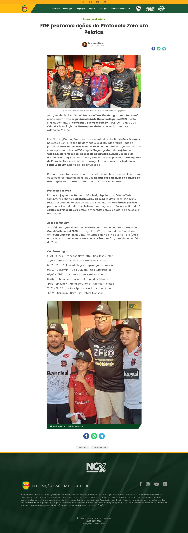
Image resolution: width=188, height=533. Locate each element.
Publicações (67, 9)
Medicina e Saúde (117, 9)
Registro (92, 9)
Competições (80, 9)
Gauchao (83, 447)
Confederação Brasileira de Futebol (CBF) (84, 505)
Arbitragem (103, 9)
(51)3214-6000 (95, 521)
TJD (129, 9)
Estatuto (32, 502)
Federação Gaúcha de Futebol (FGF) (39, 494)
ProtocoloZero (100, 447)
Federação (56, 9)
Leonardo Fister (96, 43)
